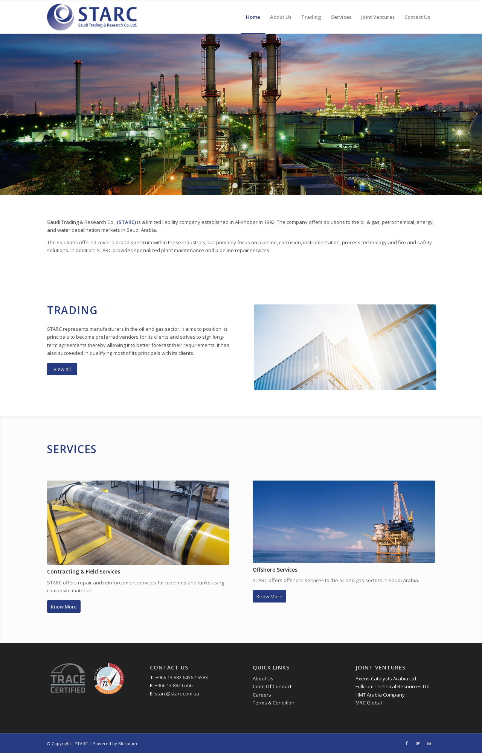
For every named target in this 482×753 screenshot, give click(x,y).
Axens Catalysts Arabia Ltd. (386, 678)
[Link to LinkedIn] (429, 743)
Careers (262, 694)
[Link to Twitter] (418, 743)
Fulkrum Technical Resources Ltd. (393, 686)
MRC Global (368, 702)
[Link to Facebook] (406, 743)
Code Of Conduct (272, 686)
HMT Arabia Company (380, 694)
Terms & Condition (273, 702)
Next (475, 114)
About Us (263, 678)
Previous (6, 114)
